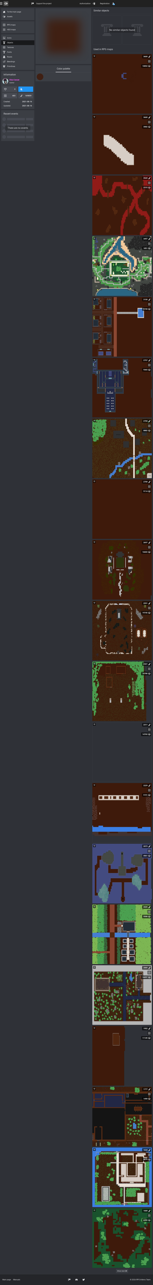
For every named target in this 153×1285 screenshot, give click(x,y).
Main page (6, 1280)
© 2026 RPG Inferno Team (140, 1280)
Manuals (16, 1280)
